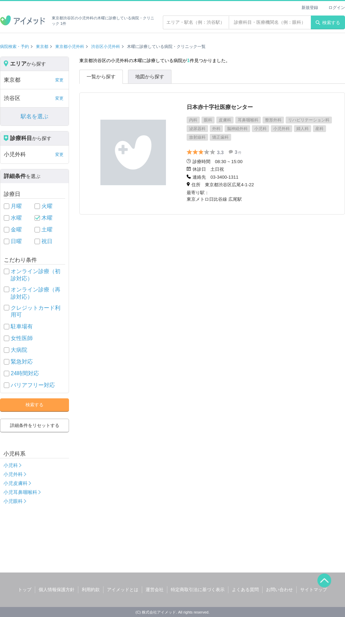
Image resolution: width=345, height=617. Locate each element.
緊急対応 (22, 362)
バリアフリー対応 (33, 385)
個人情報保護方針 (57, 589)
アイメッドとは (122, 589)
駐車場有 (22, 326)
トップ (24, 589)
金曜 (16, 229)
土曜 (46, 229)
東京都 (42, 46)
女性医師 (22, 338)
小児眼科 (13, 501)
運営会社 (155, 589)
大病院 (19, 350)
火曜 (46, 206)
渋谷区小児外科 (105, 46)
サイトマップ (313, 589)
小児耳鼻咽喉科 (20, 492)
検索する (328, 22)
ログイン (336, 7)
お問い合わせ (279, 589)
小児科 (10, 465)
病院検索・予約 (14, 46)
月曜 (16, 206)
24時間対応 (25, 373)
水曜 (16, 218)
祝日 (46, 241)
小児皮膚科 (15, 483)
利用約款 (91, 589)
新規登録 (310, 7)
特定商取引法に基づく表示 (198, 589)
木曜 (46, 218)
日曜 (16, 241)
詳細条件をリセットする (34, 425)
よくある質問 (245, 589)
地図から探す (149, 76)
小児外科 (13, 474)
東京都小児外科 (69, 46)
